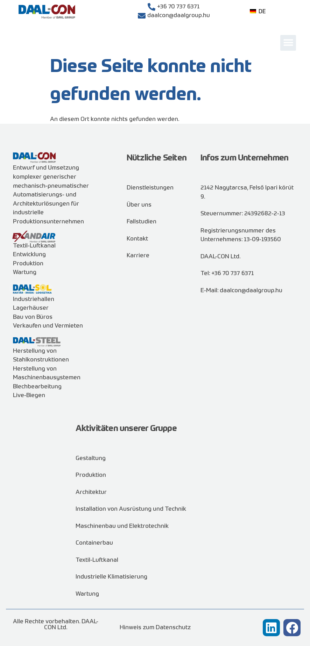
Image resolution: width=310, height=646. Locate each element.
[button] (288, 43)
